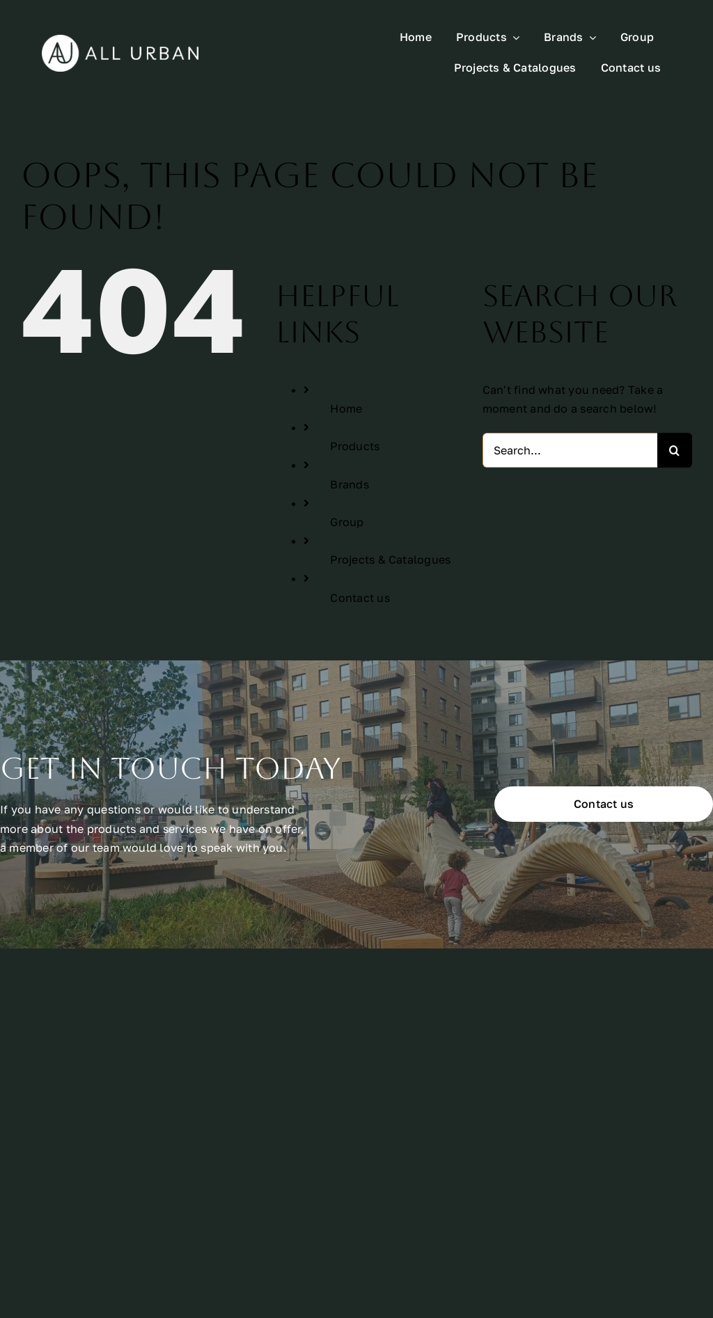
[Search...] (570, 450)
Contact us (359, 598)
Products (354, 446)
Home (346, 408)
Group (346, 522)
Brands (349, 484)
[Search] (674, 450)
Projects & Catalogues (390, 559)
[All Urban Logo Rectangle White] (120, 40)
